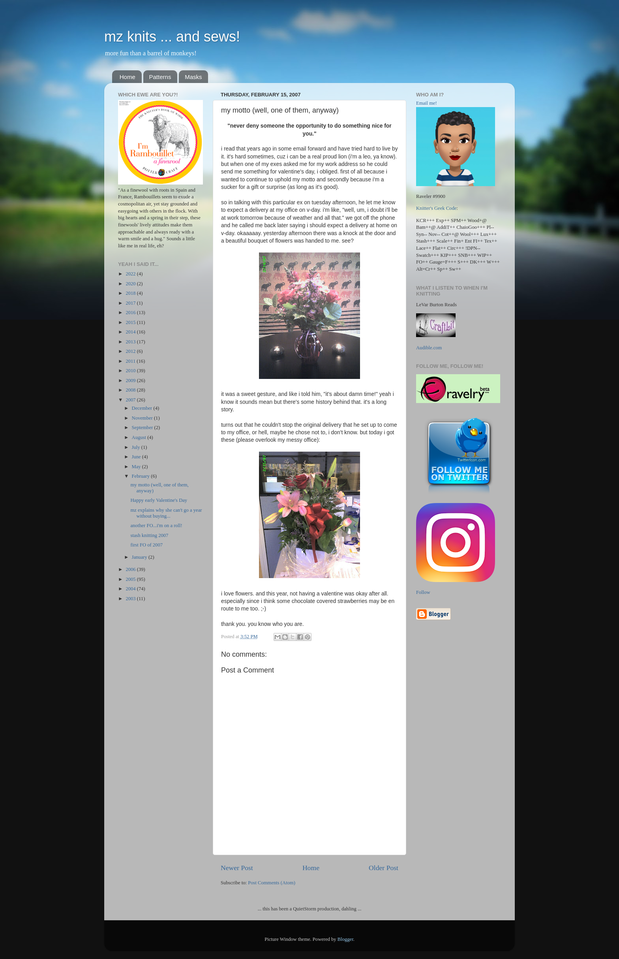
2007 (131, 400)
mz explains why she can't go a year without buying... (166, 513)
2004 (131, 589)
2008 (131, 390)
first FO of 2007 (146, 545)
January (140, 557)
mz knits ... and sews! (172, 36)
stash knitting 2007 (149, 535)
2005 (131, 579)
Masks (193, 76)
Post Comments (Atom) (271, 883)
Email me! (426, 103)
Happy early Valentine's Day (158, 500)
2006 (131, 569)
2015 (131, 322)
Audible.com (429, 347)
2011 (131, 361)
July (136, 447)
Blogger (345, 939)
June (137, 457)
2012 (131, 351)
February (141, 476)
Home (127, 76)
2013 (131, 342)
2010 (131, 370)
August (140, 437)
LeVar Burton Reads (436, 304)
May (137, 466)
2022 (131, 274)
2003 (131, 598)
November (143, 418)
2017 (131, 303)
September (143, 427)
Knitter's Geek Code (436, 208)
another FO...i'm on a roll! (156, 525)
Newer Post (237, 868)
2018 (131, 293)
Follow (423, 592)
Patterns (160, 76)
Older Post (383, 868)
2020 (131, 283)
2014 (131, 332)
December (143, 408)
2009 (131, 380)
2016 (131, 312)
